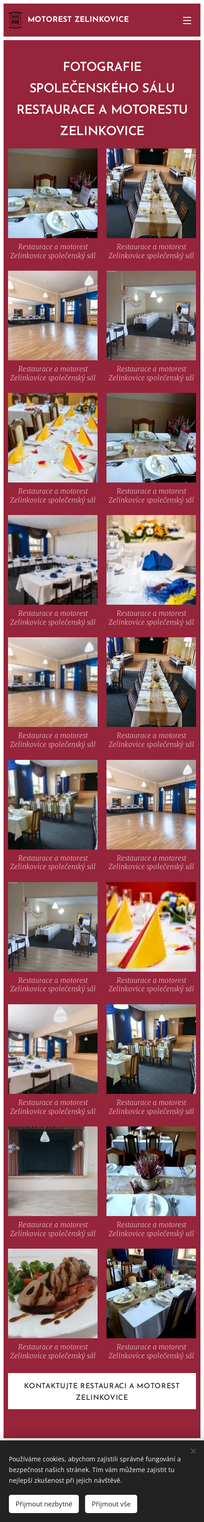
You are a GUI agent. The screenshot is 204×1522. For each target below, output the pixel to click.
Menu (187, 20)
